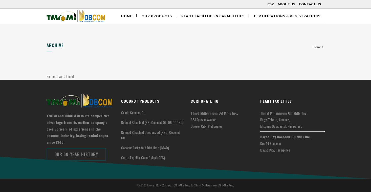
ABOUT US (286, 4)
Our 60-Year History (76, 154)
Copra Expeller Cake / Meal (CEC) (143, 157)
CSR (270, 4)
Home (317, 47)
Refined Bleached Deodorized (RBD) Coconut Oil (150, 135)
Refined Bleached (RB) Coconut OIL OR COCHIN (152, 122)
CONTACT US (310, 4)
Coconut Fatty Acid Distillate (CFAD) (145, 147)
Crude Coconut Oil (133, 112)
